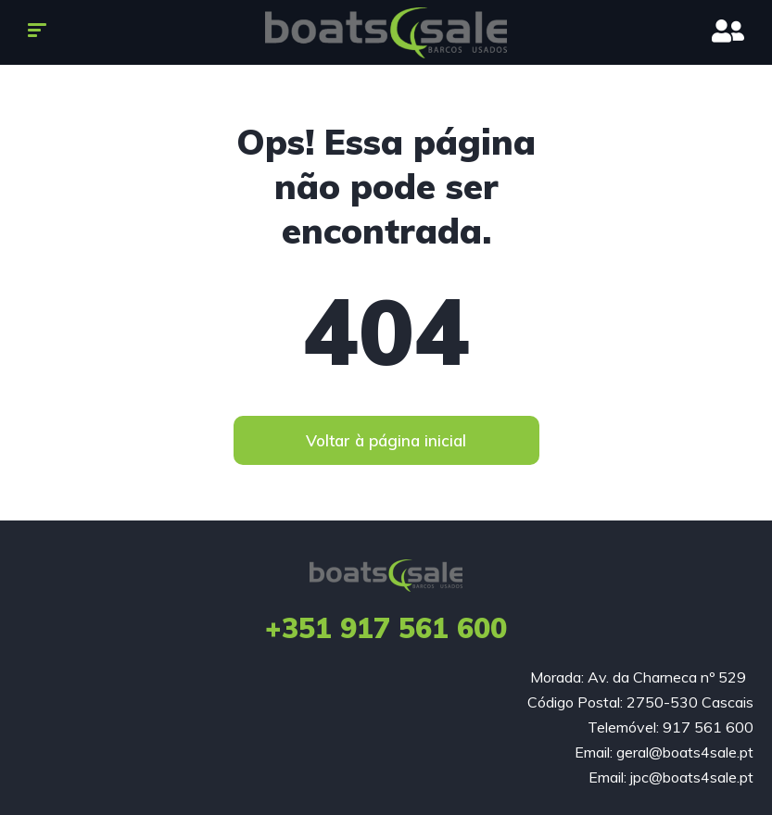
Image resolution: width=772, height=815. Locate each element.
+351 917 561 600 (386, 628)
